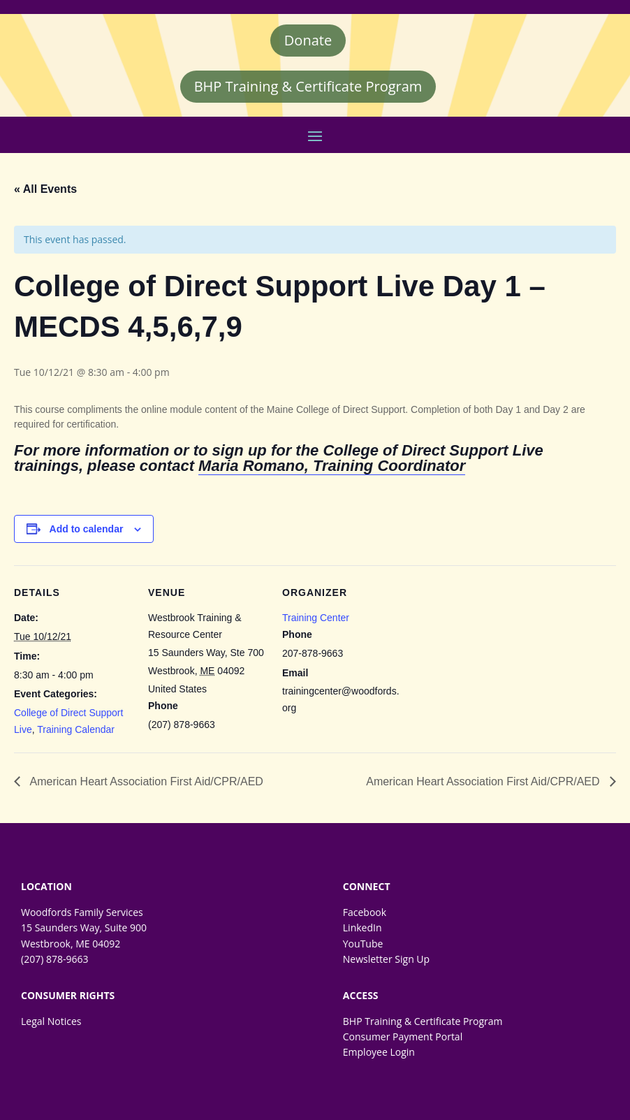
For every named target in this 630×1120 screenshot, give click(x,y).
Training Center (315, 617)
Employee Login (379, 1052)
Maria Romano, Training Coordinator (331, 465)
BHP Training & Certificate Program (308, 86)
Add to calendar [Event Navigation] (87, 528)
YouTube (363, 943)
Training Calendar (76, 729)
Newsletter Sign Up (386, 959)
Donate (308, 40)
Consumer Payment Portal (402, 1036)
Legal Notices (51, 1021)
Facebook (364, 912)
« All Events (45, 189)
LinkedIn (362, 927)
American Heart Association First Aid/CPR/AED (145, 781)
